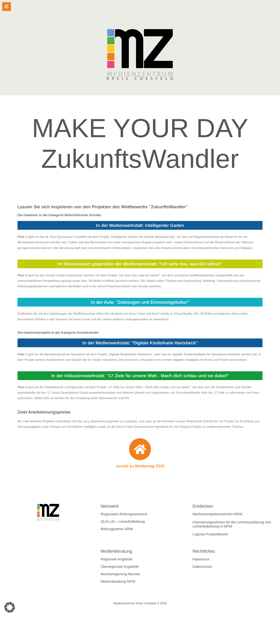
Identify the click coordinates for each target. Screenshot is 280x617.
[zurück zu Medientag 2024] (140, 449)
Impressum (201, 559)
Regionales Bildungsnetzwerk (124, 514)
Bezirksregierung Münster (120, 574)
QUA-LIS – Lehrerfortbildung (123, 521)
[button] (9, 607)
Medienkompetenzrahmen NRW (217, 514)
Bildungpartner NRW (117, 529)
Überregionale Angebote (120, 566)
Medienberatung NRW (118, 581)
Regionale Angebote (117, 559)
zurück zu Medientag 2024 (140, 466)
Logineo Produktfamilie (210, 534)
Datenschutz (202, 566)
